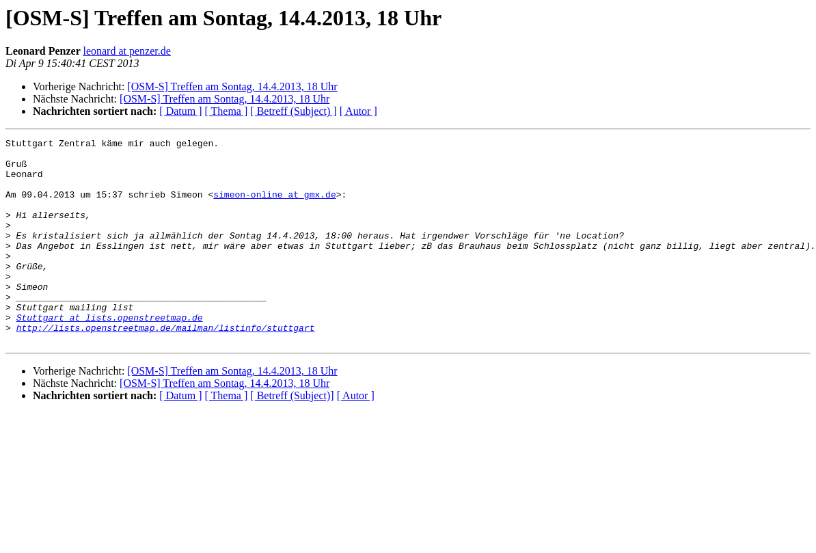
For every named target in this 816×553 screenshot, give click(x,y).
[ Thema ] (226, 111)
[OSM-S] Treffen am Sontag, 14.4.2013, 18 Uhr (232, 86)
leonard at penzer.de (126, 51)
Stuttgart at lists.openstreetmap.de (109, 354)
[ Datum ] (180, 111)
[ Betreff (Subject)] (292, 436)
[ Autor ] (358, 111)
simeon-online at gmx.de (274, 206)
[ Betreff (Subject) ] (293, 111)
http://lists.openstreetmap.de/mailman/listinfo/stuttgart (165, 366)
